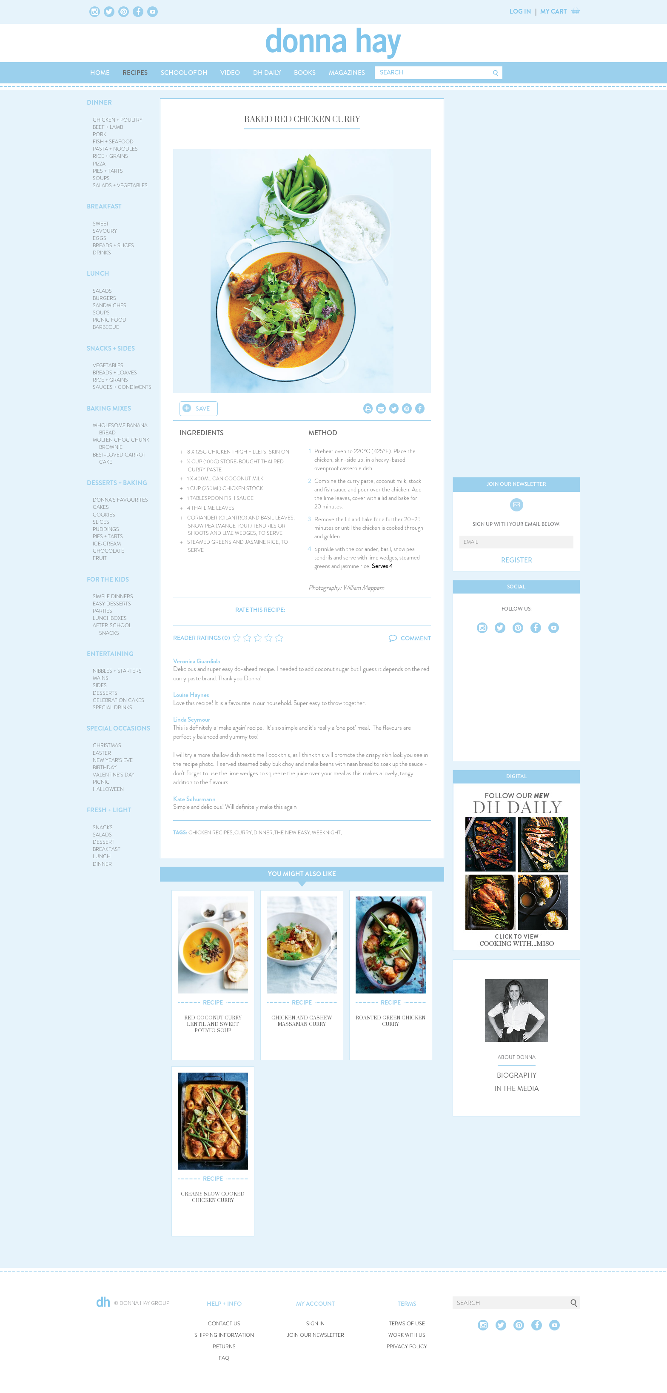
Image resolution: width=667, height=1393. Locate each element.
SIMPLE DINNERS (113, 596)
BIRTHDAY (105, 767)
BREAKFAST (104, 206)
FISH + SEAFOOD (113, 142)
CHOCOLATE (108, 551)
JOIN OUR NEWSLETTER (315, 1335)
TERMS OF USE (407, 1323)
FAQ (224, 1358)
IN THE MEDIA (516, 1088)
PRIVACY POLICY (407, 1346)
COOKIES (104, 515)
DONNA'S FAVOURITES (120, 500)
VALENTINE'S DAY (113, 775)
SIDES (100, 685)
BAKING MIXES (109, 408)
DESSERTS (105, 693)
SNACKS (103, 827)
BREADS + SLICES (113, 245)
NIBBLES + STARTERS (117, 671)
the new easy (292, 832)
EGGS (99, 238)
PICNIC (101, 782)
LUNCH (98, 273)
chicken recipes (210, 832)
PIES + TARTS (108, 171)
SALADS (102, 291)
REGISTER (516, 560)
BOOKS (305, 72)
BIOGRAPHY (516, 1075)
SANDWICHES (109, 305)
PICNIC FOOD (109, 320)
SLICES (101, 522)
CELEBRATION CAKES (118, 700)
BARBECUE (106, 327)
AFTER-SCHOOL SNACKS (112, 629)
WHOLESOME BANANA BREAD (120, 429)
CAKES (101, 507)
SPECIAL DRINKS (112, 707)
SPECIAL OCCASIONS (118, 728)
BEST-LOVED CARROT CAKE (119, 458)
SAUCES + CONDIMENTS (122, 387)
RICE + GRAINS (110, 156)
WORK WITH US (406, 1335)
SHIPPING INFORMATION (224, 1335)
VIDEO (230, 72)
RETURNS (224, 1346)
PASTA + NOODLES (115, 149)
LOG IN (520, 11)
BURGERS (104, 298)
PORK (99, 134)
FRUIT (100, 558)
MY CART (553, 11)
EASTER (102, 753)
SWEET (101, 224)
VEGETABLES (108, 365)
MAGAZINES (347, 72)
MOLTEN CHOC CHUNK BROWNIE (121, 443)
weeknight (326, 832)
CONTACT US (224, 1323)
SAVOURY (105, 231)
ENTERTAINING (110, 654)
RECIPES (135, 72)
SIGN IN (315, 1323)
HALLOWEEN (108, 789)
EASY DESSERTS (112, 604)
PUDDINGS (106, 529)
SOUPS (101, 178)
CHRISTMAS (107, 745)
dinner (263, 832)
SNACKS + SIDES (111, 348)
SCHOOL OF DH (184, 72)
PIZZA (99, 164)
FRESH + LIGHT (109, 810)
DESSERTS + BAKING (117, 483)
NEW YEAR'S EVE (113, 760)
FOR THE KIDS (108, 579)
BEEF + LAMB (108, 127)
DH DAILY (267, 72)
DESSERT (103, 842)
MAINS (100, 678)
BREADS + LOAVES (115, 373)
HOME (100, 72)
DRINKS (102, 253)
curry (243, 832)
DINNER (99, 102)
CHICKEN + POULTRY (118, 120)
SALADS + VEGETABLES (120, 185)
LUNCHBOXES (110, 618)
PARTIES (102, 611)
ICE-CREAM (107, 544)
